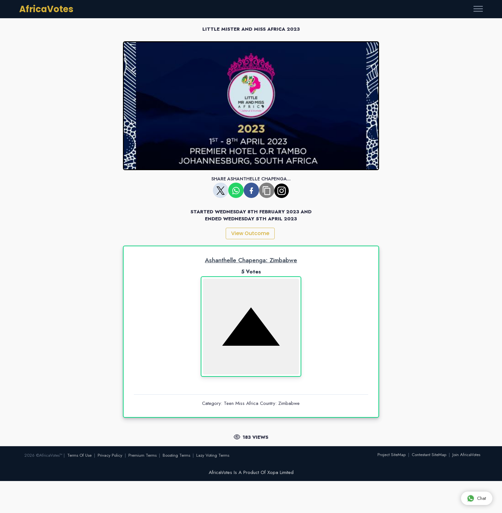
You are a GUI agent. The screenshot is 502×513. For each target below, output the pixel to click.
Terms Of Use (79, 455)
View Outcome (250, 233)
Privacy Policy (110, 455)
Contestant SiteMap (429, 455)
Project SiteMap (391, 455)
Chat (476, 498)
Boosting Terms (176, 455)
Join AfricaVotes (466, 455)
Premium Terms (142, 455)
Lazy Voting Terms (212, 455)
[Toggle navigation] (478, 9)
